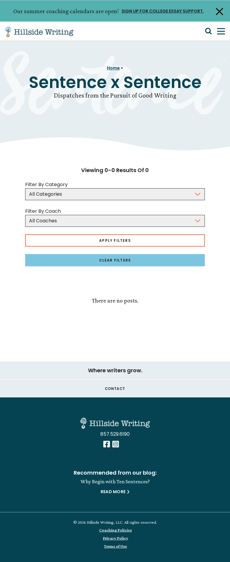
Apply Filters (115, 240)
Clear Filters (115, 260)
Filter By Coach (43, 211)
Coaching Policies (115, 530)
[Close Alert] (219, 11)
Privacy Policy (115, 538)
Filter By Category (46, 184)
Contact (115, 388)
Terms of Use (115, 546)
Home (113, 68)
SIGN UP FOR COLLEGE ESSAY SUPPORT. (163, 10)
